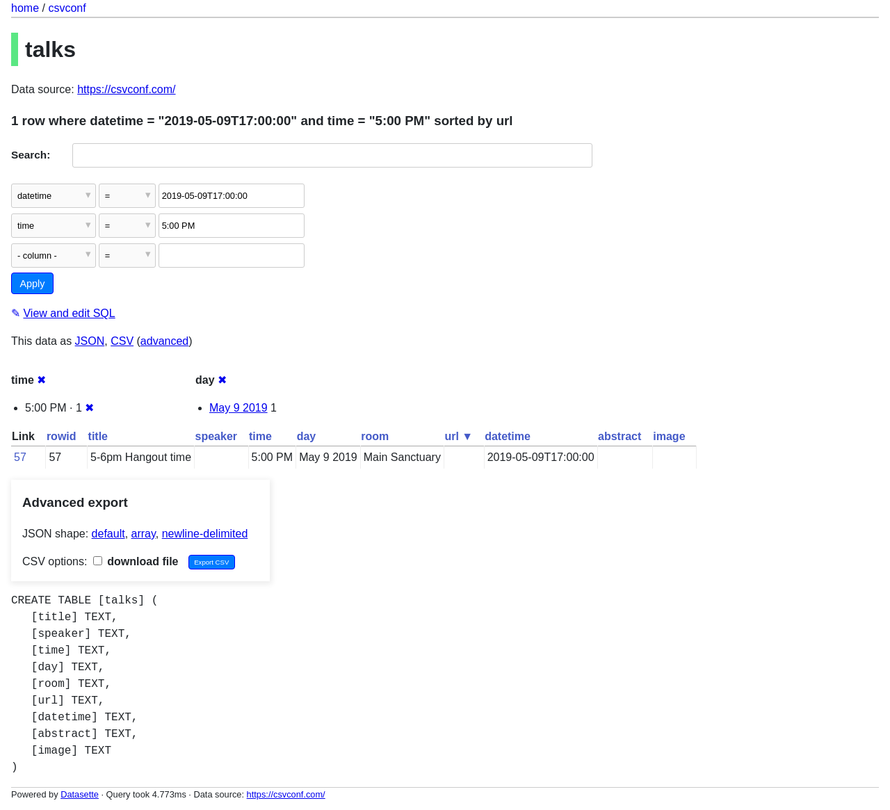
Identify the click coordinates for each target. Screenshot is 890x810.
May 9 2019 (238, 408)
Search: (30, 155)
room (375, 436)
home (25, 8)
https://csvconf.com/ (126, 89)
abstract (619, 436)
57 (20, 457)
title (98, 436)
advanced (164, 341)
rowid (61, 436)
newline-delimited (205, 534)
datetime (508, 436)
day (306, 436)
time (260, 436)
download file (136, 561)
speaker (216, 436)
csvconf (67, 8)
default (108, 534)
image (669, 436)
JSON (90, 341)
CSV (122, 341)
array (143, 534)
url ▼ (458, 436)
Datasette (79, 794)
